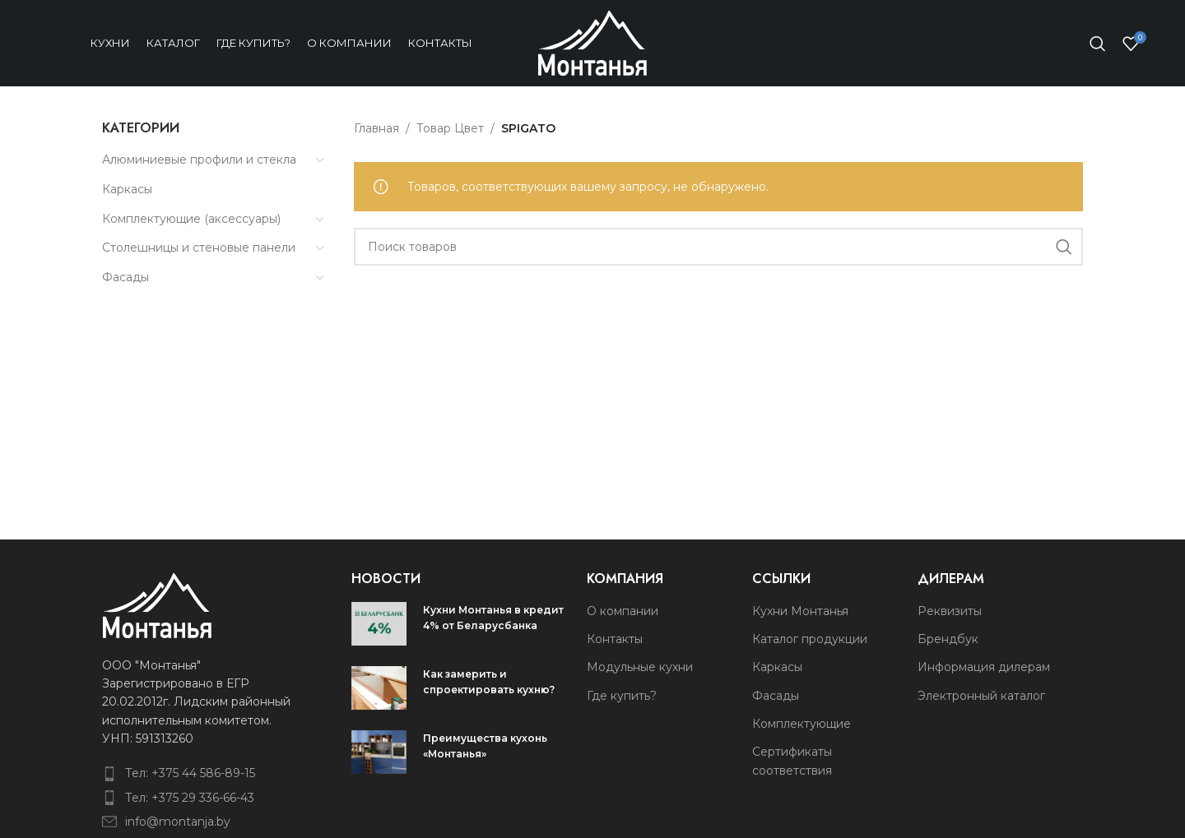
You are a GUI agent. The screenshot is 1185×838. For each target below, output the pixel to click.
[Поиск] (1097, 43)
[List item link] (200, 773)
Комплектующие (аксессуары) (191, 218)
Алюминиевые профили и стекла (199, 159)
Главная (376, 128)
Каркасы (127, 189)
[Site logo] (592, 42)
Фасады (125, 277)
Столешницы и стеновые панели (198, 247)
